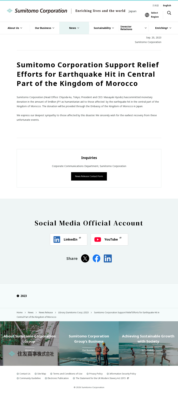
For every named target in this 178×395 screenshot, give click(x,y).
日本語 (155, 5)
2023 (22, 296)
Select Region (155, 14)
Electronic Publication (58, 377)
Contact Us (24, 373)
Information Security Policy (123, 373)
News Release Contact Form (89, 176)
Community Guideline (30, 377)
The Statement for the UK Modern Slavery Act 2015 (101, 377)
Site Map (41, 373)
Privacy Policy (96, 373)
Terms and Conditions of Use (67, 373)
